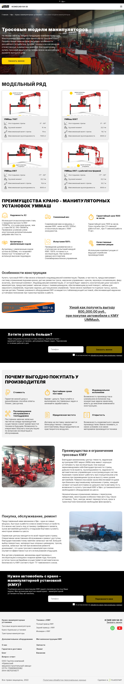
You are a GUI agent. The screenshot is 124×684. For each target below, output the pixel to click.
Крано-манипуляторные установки (28, 15)
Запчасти (40, 645)
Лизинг (39, 649)
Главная (5, 15)
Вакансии (40, 653)
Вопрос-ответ (8, 657)
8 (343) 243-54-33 (20, 7)
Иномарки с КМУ (43, 631)
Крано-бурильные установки (14, 630)
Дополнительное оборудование (17, 639)
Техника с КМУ (43, 620)
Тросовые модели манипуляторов (16, 626)
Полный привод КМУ (45, 624)
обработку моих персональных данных (106, 355)
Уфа (11, 15)
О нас (4, 645)
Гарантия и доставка (12, 649)
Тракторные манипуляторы (13, 633)
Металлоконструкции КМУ (49, 639)
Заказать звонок (16, 61)
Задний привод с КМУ (45, 628)
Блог (4, 653)
